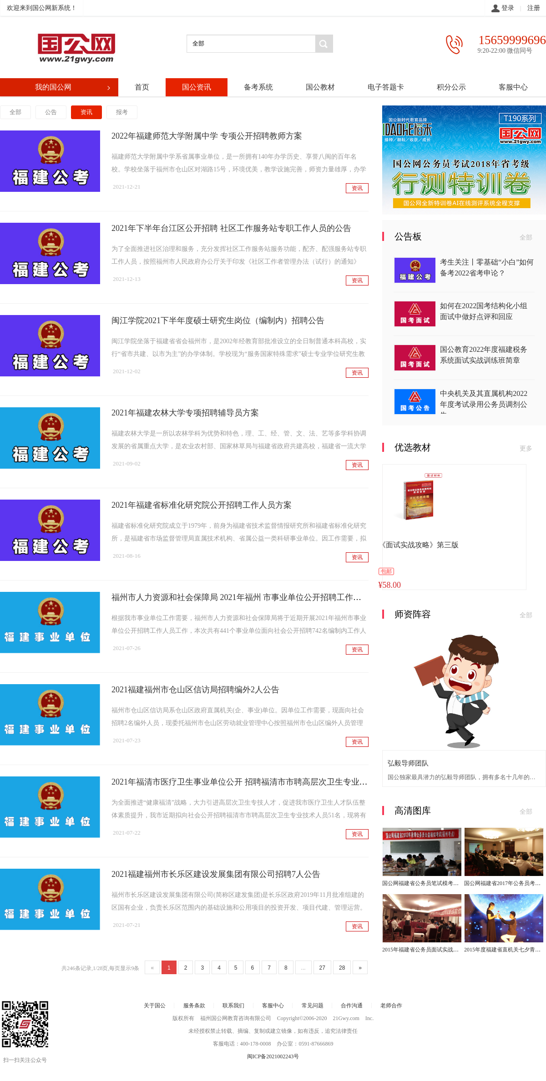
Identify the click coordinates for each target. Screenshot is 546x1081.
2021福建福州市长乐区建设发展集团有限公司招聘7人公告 (215, 874)
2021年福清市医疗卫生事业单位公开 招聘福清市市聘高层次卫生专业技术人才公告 (260, 781)
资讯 (86, 112)
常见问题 (313, 1005)
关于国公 (155, 1005)
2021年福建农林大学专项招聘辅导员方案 (185, 412)
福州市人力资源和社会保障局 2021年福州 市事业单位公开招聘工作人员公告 (248, 597)
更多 (526, 448)
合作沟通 (352, 1005)
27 (322, 968)
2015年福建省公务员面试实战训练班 (426, 949)
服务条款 (194, 1005)
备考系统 (258, 87)
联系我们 (233, 1005)
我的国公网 (73, 87)
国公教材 (320, 87)
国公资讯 (196, 87)
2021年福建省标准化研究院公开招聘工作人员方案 (201, 505)
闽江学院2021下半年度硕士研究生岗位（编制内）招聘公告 (217, 320)
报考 (122, 112)
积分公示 (451, 87)
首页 (142, 87)
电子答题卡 (386, 87)
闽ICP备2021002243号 (273, 1056)
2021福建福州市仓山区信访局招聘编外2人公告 (195, 689)
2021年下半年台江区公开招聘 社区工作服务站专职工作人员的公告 (231, 228)
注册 (533, 8)
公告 (51, 112)
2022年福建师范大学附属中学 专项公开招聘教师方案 (206, 135)
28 (342, 968)
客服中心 (513, 87)
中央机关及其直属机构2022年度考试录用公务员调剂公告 (483, 404)
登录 (502, 8)
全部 (15, 112)
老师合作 (391, 1005)
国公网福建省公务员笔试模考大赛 (423, 883)
